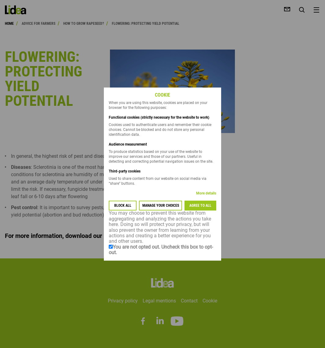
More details (206, 193)
